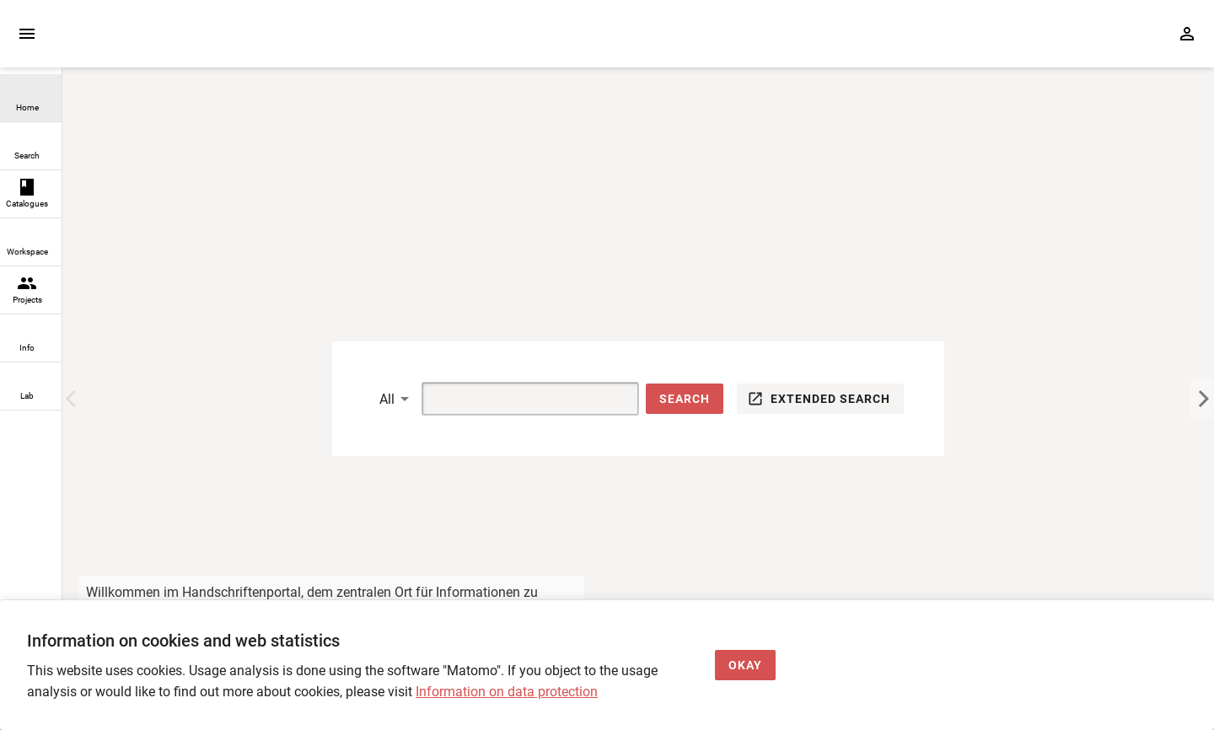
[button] (684, 399)
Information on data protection (507, 692)
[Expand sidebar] (27, 33)
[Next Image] (1202, 398)
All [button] (387, 399)
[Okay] (745, 665)
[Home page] (158, 42)
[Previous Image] (74, 398)
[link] (31, 98)
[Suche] (510, 398)
